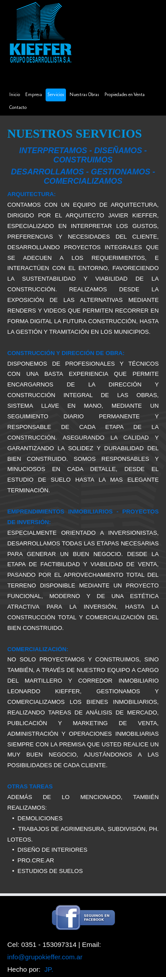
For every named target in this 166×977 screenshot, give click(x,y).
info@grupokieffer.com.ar (45, 957)
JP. (48, 969)
